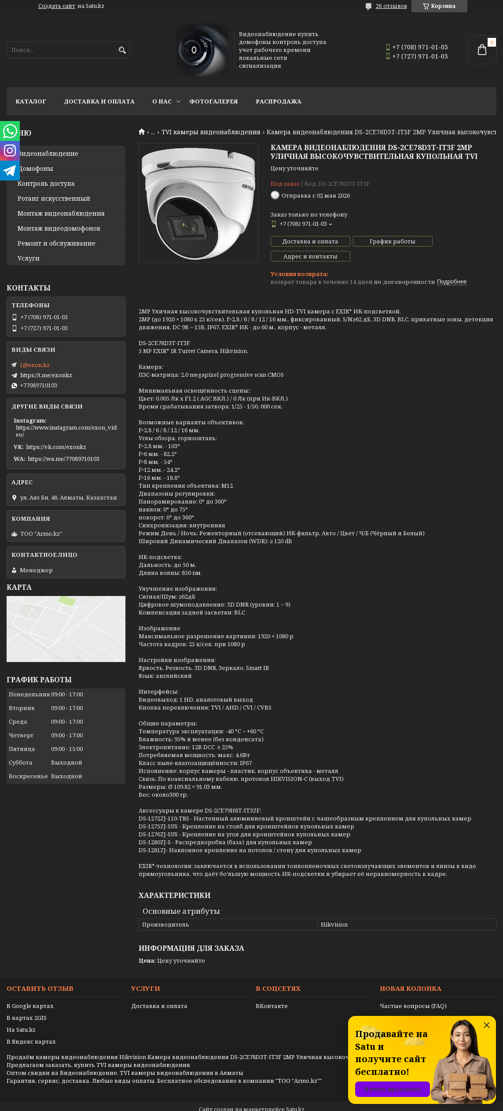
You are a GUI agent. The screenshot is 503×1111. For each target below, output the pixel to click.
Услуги (29, 258)
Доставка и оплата (99, 101)
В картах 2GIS (27, 1003)
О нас (162, 101)
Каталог (30, 101)
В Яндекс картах (31, 1026)
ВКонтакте (272, 991)
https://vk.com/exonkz (56, 446)
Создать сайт (56, 6)
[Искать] (122, 50)
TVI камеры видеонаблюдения (211, 132)
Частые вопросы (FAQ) (413, 991)
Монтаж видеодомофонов (59, 228)
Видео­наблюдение (48, 154)
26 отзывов (391, 6)
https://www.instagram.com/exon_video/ (66, 431)
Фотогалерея (213, 101)
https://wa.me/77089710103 (63, 458)
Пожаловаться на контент (274, 1102)
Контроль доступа (46, 184)
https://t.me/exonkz (46, 375)
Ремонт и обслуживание (56, 243)
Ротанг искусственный (54, 198)
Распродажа (278, 101)
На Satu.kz (21, 1015)
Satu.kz (295, 1094)
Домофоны (35, 169)
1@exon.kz (35, 364)
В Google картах (30, 991)
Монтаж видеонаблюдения (61, 213)
